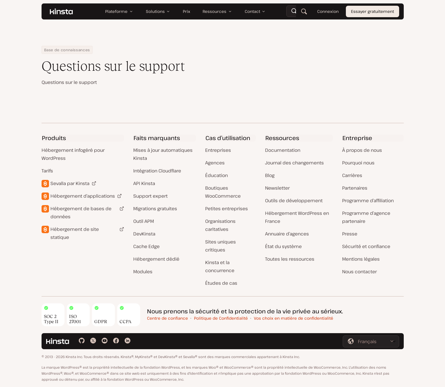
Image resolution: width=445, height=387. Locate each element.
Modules (142, 271)
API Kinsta (144, 183)
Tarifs (47, 171)
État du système (283, 246)
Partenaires (354, 188)
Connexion (327, 11)
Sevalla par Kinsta (69, 183)
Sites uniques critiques (220, 246)
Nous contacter (359, 271)
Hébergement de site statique (74, 233)
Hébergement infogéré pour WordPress (73, 154)
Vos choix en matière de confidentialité (293, 318)
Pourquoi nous (358, 163)
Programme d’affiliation (368, 200)
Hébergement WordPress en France (297, 217)
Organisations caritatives (220, 225)
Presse (349, 234)
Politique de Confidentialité (221, 318)
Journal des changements (294, 163)
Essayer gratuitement (372, 11)
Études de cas (221, 283)
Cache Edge (146, 246)
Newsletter (277, 188)
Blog (270, 175)
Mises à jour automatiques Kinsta (163, 154)
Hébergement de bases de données (80, 212)
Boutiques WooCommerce (223, 192)
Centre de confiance (167, 318)
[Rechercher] (303, 11)
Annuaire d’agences (287, 234)
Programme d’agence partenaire (366, 217)
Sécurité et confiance (366, 246)
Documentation (282, 150)
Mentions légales (361, 259)
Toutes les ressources (289, 259)
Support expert (150, 196)
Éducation (216, 175)
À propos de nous (362, 150)
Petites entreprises (226, 208)
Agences (215, 163)
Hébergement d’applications (82, 196)
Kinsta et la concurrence (219, 266)
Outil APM (143, 221)
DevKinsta (144, 234)
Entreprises (218, 150)
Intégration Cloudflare (157, 171)
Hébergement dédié (156, 259)
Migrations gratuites (155, 208)
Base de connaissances (67, 49)
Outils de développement (294, 200)
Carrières (352, 175)
